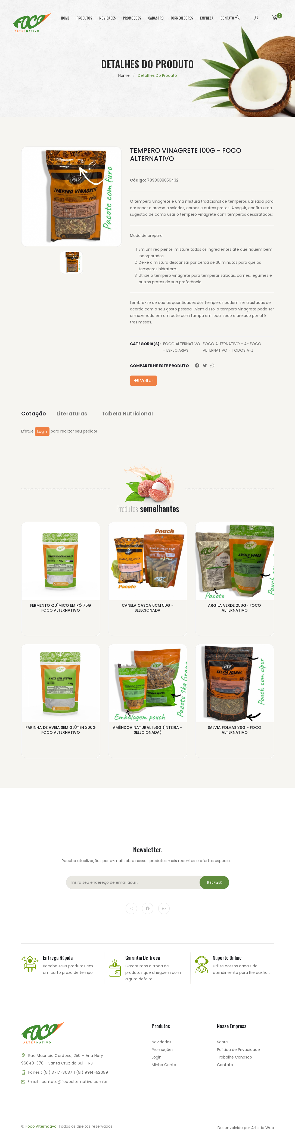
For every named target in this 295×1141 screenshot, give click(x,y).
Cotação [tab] (33, 413)
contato (227, 18)
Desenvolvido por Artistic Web (246, 1129)
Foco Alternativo (41, 1128)
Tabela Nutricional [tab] (131, 413)
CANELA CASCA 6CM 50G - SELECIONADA (147, 608)
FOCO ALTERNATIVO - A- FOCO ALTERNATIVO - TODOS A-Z (232, 347)
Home (124, 75)
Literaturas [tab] (75, 413)
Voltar (143, 380)
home (65, 18)
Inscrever (212, 884)
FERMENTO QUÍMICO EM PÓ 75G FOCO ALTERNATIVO (60, 608)
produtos (84, 18)
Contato (225, 1066)
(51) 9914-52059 (92, 1074)
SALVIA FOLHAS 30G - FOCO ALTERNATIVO (234, 731)
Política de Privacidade (238, 1051)
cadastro (156, 18)
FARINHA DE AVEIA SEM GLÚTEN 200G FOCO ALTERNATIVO (61, 731)
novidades (107, 18)
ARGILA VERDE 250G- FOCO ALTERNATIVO (234, 608)
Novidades (161, 1044)
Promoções (162, 1051)
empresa (206, 18)
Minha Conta (164, 1066)
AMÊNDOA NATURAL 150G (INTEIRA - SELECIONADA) (147, 731)
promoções (132, 18)
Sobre (222, 1044)
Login (42, 431)
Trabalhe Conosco (234, 1059)
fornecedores (182, 18)
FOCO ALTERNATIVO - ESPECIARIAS (181, 347)
